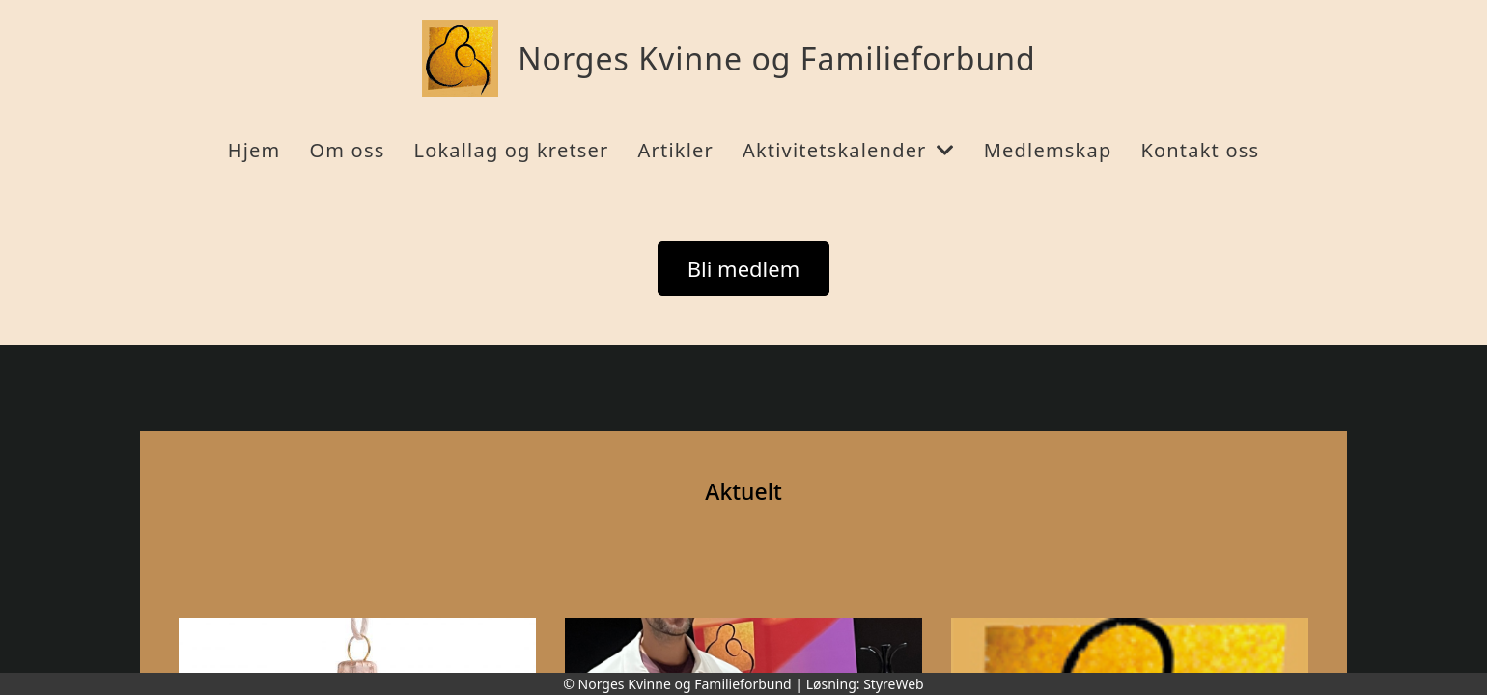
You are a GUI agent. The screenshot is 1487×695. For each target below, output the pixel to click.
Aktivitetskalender (849, 150)
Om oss (346, 150)
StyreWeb (893, 684)
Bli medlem (743, 268)
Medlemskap (1048, 150)
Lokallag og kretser (510, 150)
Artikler (676, 150)
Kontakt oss (1199, 150)
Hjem (254, 150)
